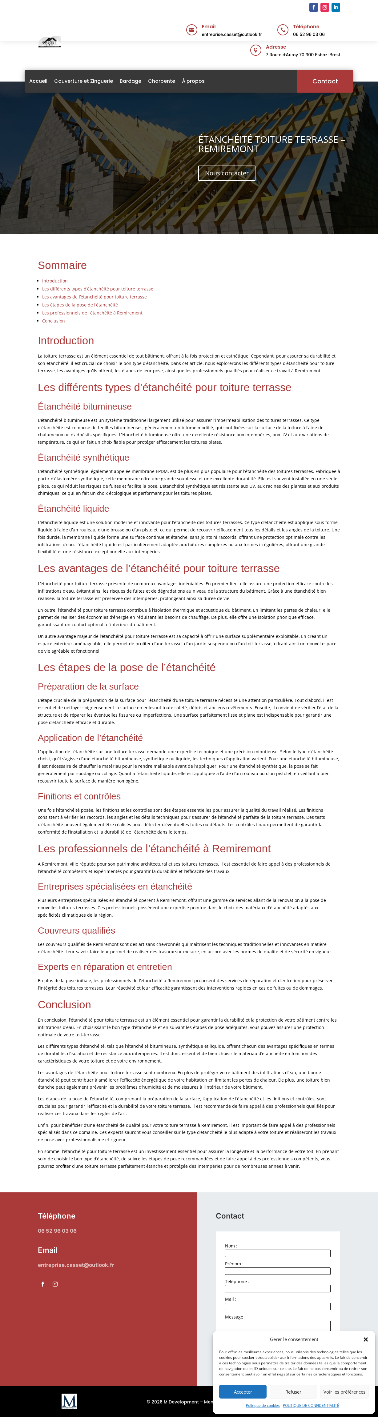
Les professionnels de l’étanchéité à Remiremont (92, 313)
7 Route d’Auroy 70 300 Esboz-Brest (303, 54)
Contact (312, 81)
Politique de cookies (263, 1405)
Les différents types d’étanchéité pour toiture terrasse (97, 289)
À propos (206, 81)
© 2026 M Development (173, 1402)
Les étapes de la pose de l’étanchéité (80, 305)
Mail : (230, 1299)
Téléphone (306, 26)
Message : (235, 1317)
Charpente (174, 81)
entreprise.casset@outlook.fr (232, 34)
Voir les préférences (344, 1392)
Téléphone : (237, 1281)
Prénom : (234, 1264)
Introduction (55, 281)
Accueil (51, 81)
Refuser (293, 1392)
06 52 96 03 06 (309, 34)
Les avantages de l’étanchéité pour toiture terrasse (94, 297)
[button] (366, 1339)
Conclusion (53, 321)
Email (209, 26)
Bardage (144, 81)
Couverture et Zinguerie (96, 81)
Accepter (243, 1392)
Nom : (231, 1246)
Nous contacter (227, 173)
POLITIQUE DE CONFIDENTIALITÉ (311, 1405)
